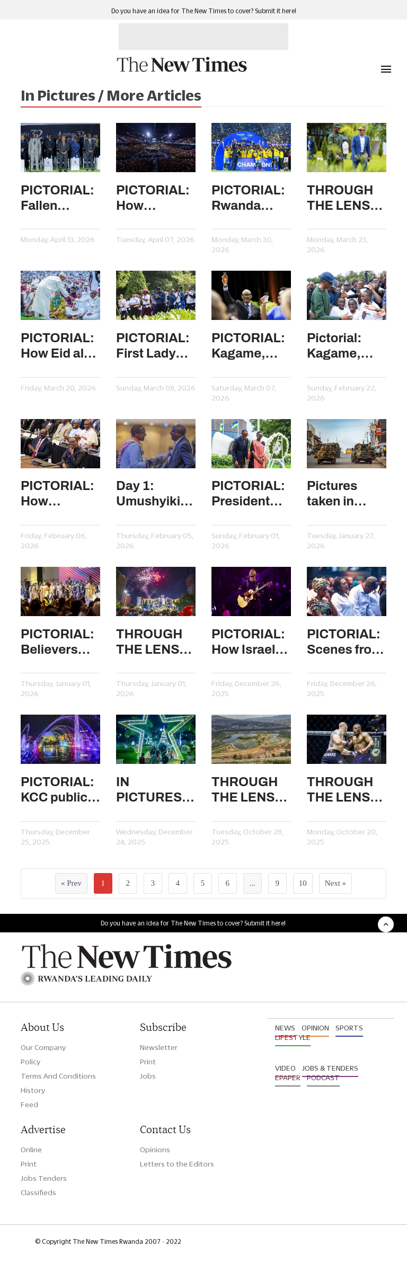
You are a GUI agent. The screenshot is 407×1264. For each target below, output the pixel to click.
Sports (349, 1027)
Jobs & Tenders (330, 1068)
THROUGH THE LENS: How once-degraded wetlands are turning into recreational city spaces (250, 790)
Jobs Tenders (44, 1178)
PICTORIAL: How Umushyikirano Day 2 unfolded (60, 494)
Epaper (287, 1077)
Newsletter (159, 1047)
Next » (335, 883)
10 (303, 883)
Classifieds (38, 1192)
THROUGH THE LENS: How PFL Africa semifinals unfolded (341, 790)
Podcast (323, 1077)
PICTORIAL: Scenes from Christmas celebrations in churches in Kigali (345, 642)
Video (285, 1068)
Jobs (148, 1076)
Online (31, 1149)
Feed (29, 1104)
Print (148, 1061)
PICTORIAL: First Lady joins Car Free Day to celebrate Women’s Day (153, 346)
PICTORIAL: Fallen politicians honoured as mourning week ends (58, 198)
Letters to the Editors (177, 1164)
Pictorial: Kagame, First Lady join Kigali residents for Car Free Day (345, 346)
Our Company (43, 1047)
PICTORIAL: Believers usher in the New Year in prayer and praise (57, 642)
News (285, 1027)
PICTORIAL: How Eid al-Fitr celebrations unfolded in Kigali (58, 346)
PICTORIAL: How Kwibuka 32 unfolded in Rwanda (153, 198)
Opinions (155, 1149)
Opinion (315, 1027)
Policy (30, 1061)
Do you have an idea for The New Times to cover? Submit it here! (203, 10)
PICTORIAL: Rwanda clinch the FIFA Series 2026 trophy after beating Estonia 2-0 (249, 198)
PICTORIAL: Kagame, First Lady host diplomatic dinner (248, 346)
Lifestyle (293, 1037)
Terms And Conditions (58, 1076)
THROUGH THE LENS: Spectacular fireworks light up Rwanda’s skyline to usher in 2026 (152, 642)
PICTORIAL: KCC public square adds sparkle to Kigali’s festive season (58, 790)
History (33, 1090)
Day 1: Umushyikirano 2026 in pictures (156, 494)
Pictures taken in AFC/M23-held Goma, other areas (341, 494)
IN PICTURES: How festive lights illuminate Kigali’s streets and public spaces (151, 790)
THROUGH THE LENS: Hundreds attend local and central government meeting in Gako (343, 198)
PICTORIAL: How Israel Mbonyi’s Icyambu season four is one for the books (251, 642)
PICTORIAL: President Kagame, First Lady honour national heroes (248, 494)
